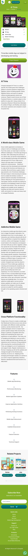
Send (14, 507)
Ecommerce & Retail (14, 537)
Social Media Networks (14, 540)
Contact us (14, 525)
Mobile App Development (14, 520)
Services (14, 518)
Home (7, 9)
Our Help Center (14, 527)
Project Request (14, 60)
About (14, 516)
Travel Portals (14, 539)
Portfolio (13, 9)
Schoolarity (14, 535)
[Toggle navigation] (25, 2)
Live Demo (14, 45)
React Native (6, 39)
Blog (14, 529)
